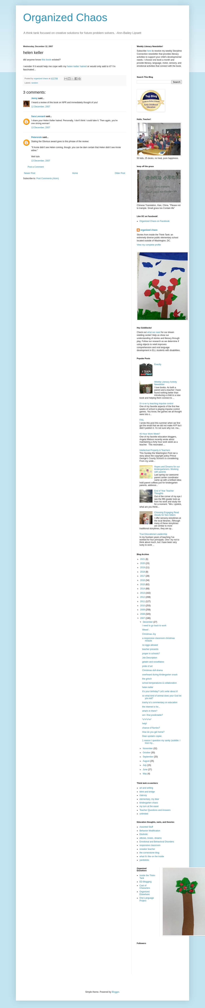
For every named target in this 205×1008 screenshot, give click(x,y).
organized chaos (149, 230)
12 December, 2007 (40, 106)
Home (75, 173)
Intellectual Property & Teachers (154, 450)
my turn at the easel (148, 806)
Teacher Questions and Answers (155, 810)
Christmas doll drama (152, 670)
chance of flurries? (151, 728)
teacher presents (150, 649)
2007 (143, 618)
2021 (143, 559)
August (146, 761)
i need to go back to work (154, 625)
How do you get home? (153, 732)
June (145, 769)
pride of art (147, 666)
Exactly (157, 364)
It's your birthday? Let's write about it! (160, 691)
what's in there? (149, 711)
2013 (143, 593)
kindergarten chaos (148, 802)
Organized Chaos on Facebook (154, 221)
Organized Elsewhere (144, 892)
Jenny (34, 98)
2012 (143, 597)
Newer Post (29, 173)
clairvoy (143, 795)
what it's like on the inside (151, 856)
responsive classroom (149, 845)
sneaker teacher (147, 849)
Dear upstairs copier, (152, 736)
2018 (143, 572)
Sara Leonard (38, 116)
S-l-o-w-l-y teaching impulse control (156, 403)
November (148, 748)
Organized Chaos (65, 17)
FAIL (141, 420)
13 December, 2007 (40, 127)
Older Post (120, 173)
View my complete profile (149, 245)
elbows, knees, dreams (150, 838)
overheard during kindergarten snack (159, 674)
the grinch (147, 679)
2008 (143, 614)
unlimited (143, 813)
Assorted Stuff (146, 827)
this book (46, 59)
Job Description (149, 657)
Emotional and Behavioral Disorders (156, 841)
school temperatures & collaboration (159, 683)
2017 (143, 576)
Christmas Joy (149, 634)
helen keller (147, 687)
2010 (143, 605)
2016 (143, 580)
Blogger (115, 992)
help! (144, 723)
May (145, 773)
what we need (153, 332)
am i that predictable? (152, 715)
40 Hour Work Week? (149, 434)
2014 (143, 588)
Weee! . (146, 629)
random (34, 83)
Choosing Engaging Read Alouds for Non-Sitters (166, 513)
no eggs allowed (150, 645)
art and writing (146, 788)
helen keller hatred (77, 66)
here (149, 51)
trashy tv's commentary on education (159, 702)
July (145, 765)
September (148, 756)
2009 (143, 609)
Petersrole (36, 137)
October (147, 752)
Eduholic (143, 834)
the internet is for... (151, 706)
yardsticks (144, 860)
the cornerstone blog (149, 852)
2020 (143, 563)
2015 (143, 584)
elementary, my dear (149, 799)
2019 (143, 567)
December (148, 622)
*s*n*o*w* (146, 719)
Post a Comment (36, 167)
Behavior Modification (149, 830)
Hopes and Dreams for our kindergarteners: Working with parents (167, 469)
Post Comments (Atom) (47, 178)
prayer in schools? (151, 653)
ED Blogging (145, 881)
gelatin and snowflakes (153, 662)
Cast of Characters (144, 886)
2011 (143, 601)
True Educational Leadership (153, 534)
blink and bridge (147, 791)
